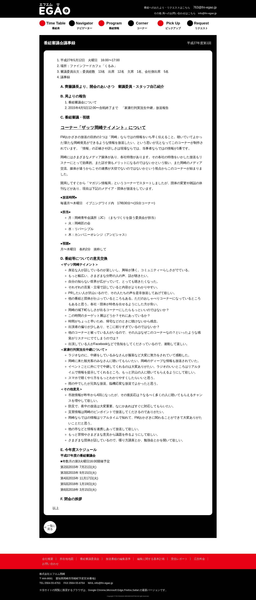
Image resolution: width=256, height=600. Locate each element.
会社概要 (47, 558)
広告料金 (199, 558)
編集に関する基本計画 (151, 558)
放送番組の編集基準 (118, 558)
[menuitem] (54, 26)
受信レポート (179, 558)
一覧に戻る (51, 527)
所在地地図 (66, 558)
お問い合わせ (50, 563)
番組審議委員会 (89, 558)
